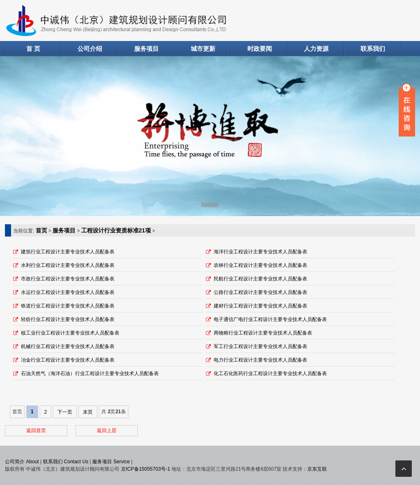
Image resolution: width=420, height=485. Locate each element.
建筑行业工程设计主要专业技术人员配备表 (67, 252)
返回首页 (36, 430)
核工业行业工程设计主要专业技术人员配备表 (70, 333)
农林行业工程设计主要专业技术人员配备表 (260, 265)
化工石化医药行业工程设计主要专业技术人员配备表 (270, 373)
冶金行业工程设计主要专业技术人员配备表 (67, 360)
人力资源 (316, 48)
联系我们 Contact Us (66, 462)
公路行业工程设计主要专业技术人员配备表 (260, 292)
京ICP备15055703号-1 (145, 469)
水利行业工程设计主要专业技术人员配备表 (67, 265)
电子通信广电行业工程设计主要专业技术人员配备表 (270, 319)
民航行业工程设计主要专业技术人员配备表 (260, 279)
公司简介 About (22, 462)
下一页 (64, 412)
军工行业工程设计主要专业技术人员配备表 (260, 346)
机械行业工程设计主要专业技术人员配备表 (67, 346)
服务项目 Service (111, 462)
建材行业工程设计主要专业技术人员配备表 (260, 306)
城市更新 (203, 48)
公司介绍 (90, 48)
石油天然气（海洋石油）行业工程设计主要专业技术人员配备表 (90, 373)
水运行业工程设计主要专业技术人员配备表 (67, 292)
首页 (41, 230)
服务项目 (146, 48)
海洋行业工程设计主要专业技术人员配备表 (260, 252)
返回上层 (106, 430)
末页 (88, 412)
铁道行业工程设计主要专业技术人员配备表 (67, 306)
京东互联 (317, 469)
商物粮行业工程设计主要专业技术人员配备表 (263, 333)
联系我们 (373, 48)
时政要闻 (259, 48)
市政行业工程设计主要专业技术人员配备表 (67, 279)
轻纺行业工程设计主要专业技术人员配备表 (67, 319)
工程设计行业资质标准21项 (116, 230)
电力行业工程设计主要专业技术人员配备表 (260, 360)
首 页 (33, 48)
